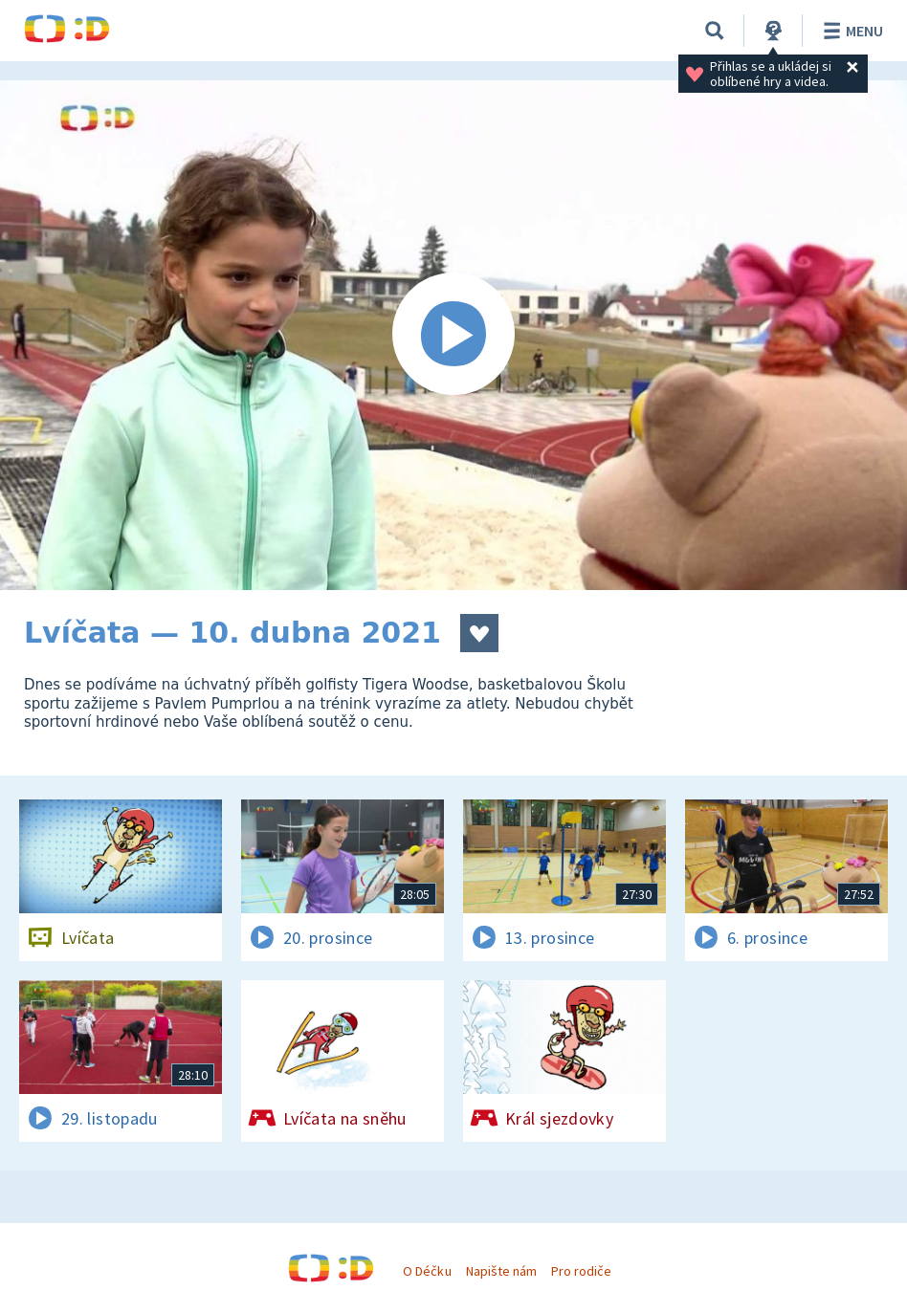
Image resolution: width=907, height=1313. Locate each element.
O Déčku (427, 1271)
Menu (850, 30)
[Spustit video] (453, 335)
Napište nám (501, 1271)
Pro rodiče (581, 1271)
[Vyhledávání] (714, 30)
